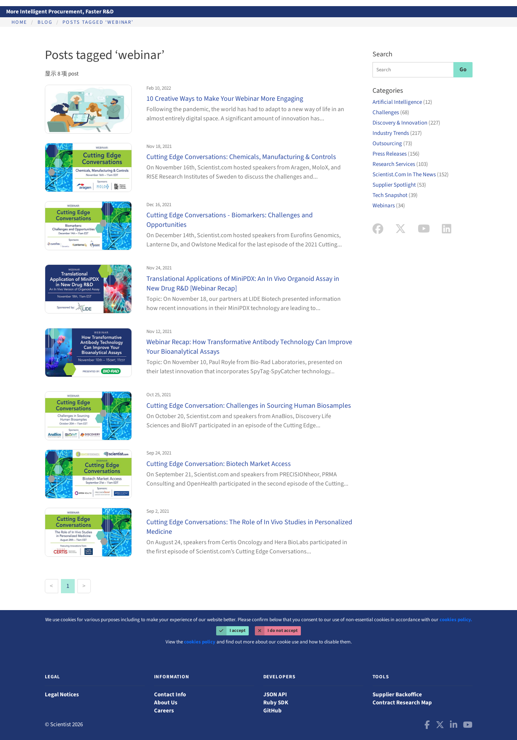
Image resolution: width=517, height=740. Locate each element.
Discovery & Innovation (406, 123)
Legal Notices (62, 695)
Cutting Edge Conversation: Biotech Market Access (218, 464)
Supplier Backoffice (397, 695)
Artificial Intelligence (402, 102)
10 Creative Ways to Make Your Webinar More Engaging (224, 98)
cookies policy (199, 641)
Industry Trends (397, 133)
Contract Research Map (402, 703)
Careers (164, 711)
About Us (165, 703)
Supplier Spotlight (399, 185)
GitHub (272, 711)
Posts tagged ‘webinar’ (97, 22)
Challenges (391, 112)
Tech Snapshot (395, 195)
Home (19, 22)
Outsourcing (392, 143)
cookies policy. (456, 619)
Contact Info (170, 695)
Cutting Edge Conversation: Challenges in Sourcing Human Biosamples (248, 405)
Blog (45, 22)
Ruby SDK (275, 703)
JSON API (275, 695)
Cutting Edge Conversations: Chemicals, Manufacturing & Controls (241, 157)
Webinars (389, 206)
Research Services (400, 164)
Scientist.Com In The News (411, 175)
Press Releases (396, 154)
